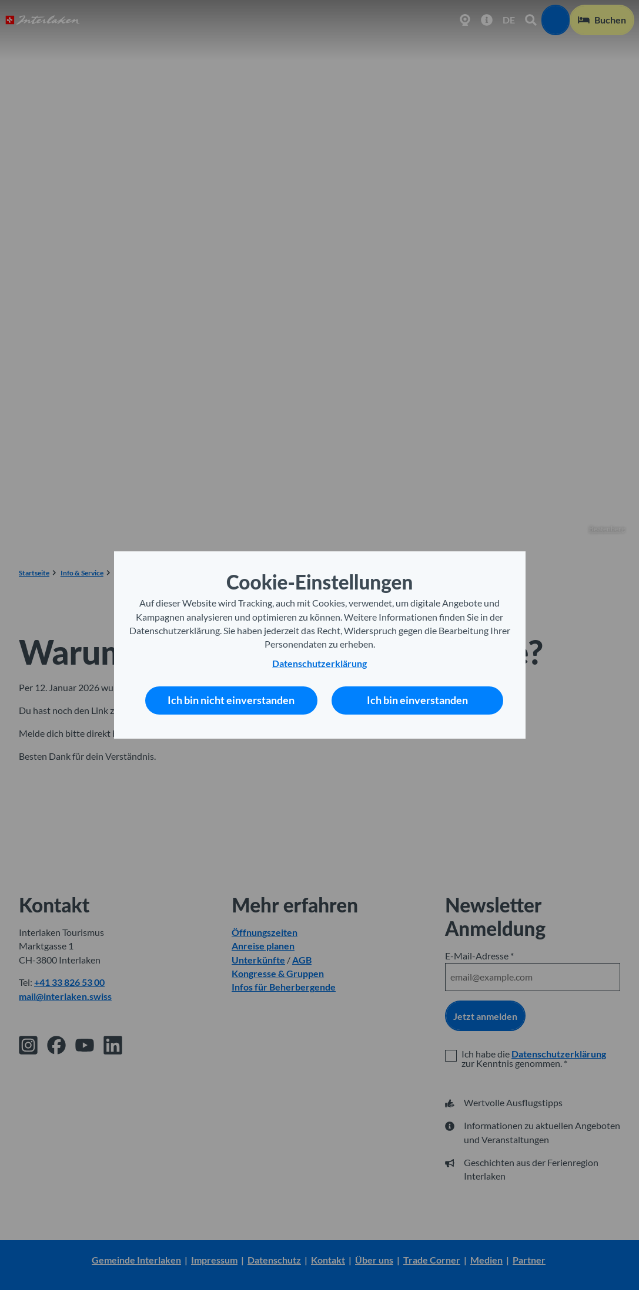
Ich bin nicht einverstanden (231, 699)
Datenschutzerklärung (319, 663)
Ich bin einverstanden (417, 699)
